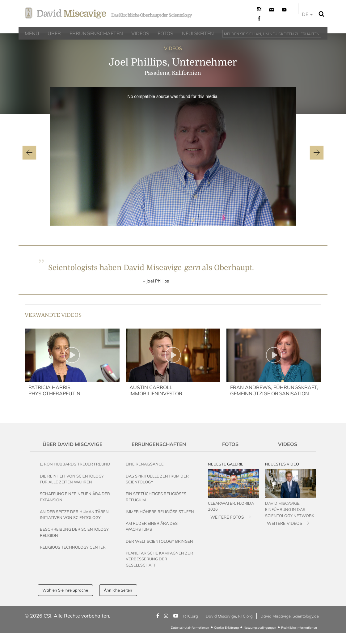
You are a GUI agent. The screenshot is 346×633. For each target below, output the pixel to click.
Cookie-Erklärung (226, 628)
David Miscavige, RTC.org (229, 616)
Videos (287, 444)
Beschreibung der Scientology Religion (74, 532)
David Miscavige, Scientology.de (289, 616)
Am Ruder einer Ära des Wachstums (152, 526)
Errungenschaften (159, 444)
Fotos (230, 444)
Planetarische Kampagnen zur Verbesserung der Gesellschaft (159, 558)
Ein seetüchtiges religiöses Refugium (156, 496)
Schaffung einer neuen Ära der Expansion (75, 496)
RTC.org (190, 616)
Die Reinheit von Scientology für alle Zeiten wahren (72, 479)
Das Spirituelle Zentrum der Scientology (157, 479)
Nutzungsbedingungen (260, 628)
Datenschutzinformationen (190, 628)
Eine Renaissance (145, 463)
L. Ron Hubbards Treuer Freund (75, 463)
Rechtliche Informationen (299, 628)
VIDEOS (173, 48)
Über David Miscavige (73, 444)
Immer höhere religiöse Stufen (160, 511)
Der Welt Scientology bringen (159, 541)
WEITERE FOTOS (227, 517)
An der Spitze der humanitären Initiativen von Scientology (74, 514)
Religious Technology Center (73, 547)
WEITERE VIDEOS (284, 523)
